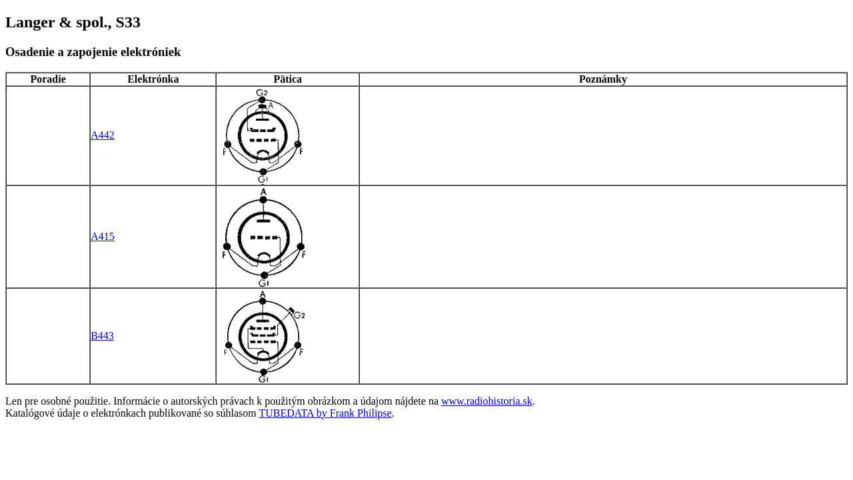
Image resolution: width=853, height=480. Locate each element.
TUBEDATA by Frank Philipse (325, 413)
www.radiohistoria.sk (486, 401)
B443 (102, 335)
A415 (103, 236)
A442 (103, 135)
